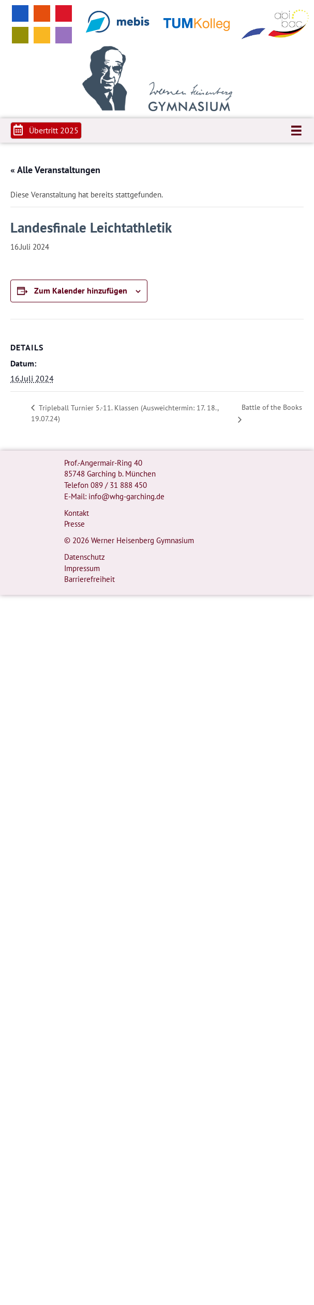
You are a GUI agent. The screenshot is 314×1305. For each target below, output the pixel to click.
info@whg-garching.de (126, 496)
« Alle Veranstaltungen (55, 170)
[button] (46, 130)
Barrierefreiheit (89, 579)
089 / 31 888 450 (119, 485)
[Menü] (296, 130)
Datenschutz (84, 557)
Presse (74, 524)
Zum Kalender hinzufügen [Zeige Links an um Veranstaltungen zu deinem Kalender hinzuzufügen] (80, 291)
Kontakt (76, 513)
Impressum (82, 568)
